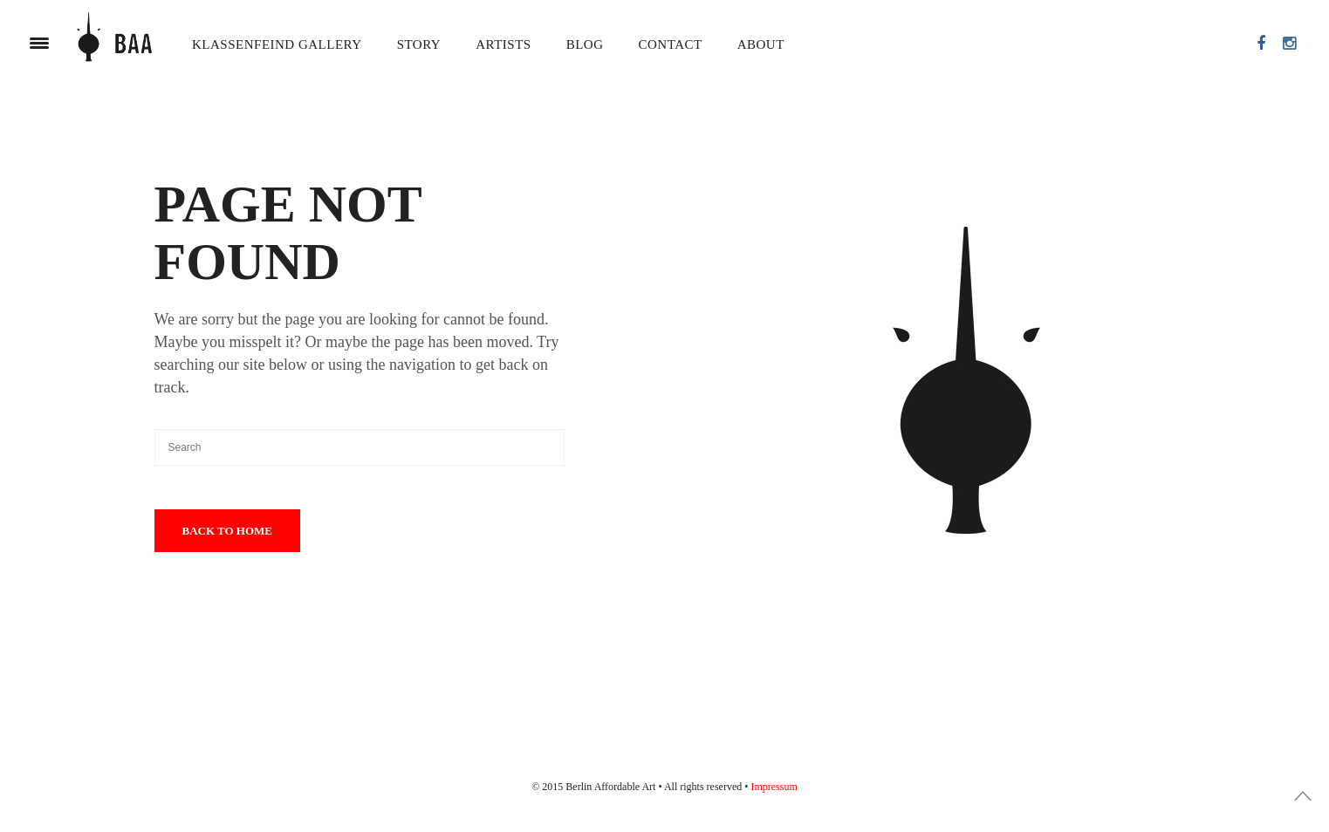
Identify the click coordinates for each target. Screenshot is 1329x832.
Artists (503, 44)
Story (419, 44)
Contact (670, 44)
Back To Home (227, 530)
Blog (585, 44)
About (760, 44)
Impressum (773, 787)
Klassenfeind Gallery (277, 44)
